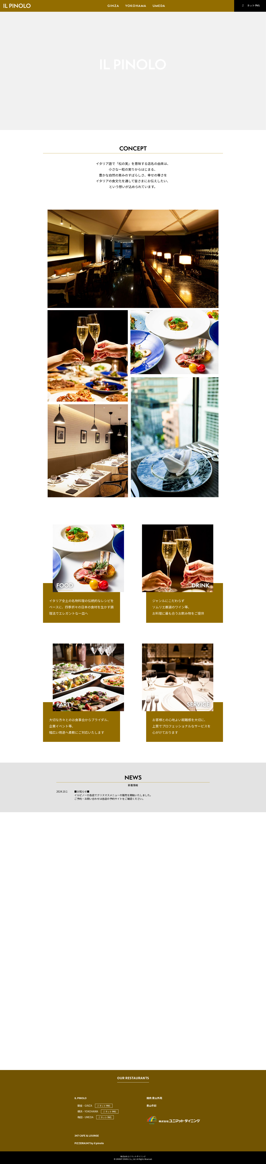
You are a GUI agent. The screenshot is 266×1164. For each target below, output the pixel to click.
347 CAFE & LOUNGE (87, 1135)
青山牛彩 (151, 1105)
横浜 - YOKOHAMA (87, 1111)
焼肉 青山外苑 (154, 1098)
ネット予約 (250, 5)
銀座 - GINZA (84, 1105)
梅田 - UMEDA (85, 1117)
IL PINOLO (81, 1098)
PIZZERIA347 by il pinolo (89, 1143)
